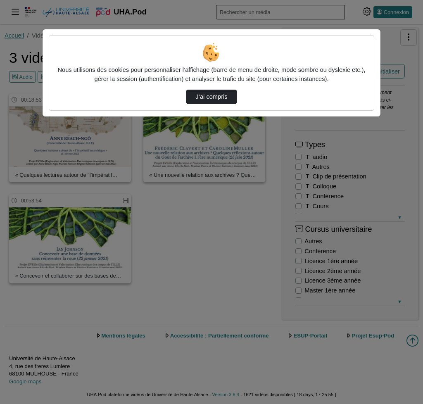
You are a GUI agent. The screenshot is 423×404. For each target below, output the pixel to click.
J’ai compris (211, 96)
